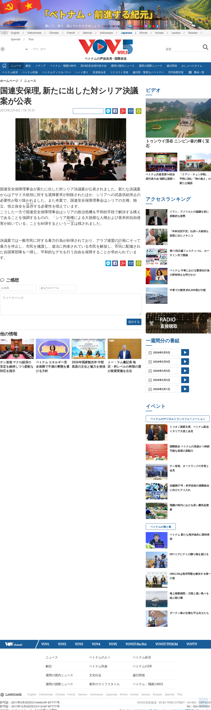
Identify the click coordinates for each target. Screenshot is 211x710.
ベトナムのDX (142, 666)
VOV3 (79, 644)
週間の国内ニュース (122, 65)
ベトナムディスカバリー (56, 72)
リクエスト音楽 (119, 72)
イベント (156, 406)
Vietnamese (34, 32)
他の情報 (8, 333)
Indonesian (106, 32)
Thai (179, 694)
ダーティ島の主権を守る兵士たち (189, 613)
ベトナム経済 (10, 72)
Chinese (54, 32)
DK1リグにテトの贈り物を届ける (189, 554)
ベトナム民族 (30, 72)
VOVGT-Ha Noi (136, 644)
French (71, 32)
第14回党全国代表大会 (93, 65)
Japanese (126, 32)
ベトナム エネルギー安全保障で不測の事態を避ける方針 (52, 366)
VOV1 (45, 644)
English (15, 32)
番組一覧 (196, 72)
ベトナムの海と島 (160, 526)
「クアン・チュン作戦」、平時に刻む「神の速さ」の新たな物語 (195, 179)
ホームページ (9, 81)
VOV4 (96, 644)
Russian (193, 32)
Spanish (169, 694)
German (87, 32)
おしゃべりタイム (191, 65)
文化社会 (95, 675)
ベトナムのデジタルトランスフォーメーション (177, 419)
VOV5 (113, 644)
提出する (134, 321)
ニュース (16, 65)
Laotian (176, 32)
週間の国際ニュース (150, 65)
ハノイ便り (81, 72)
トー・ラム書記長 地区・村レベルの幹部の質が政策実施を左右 (124, 366)
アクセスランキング (168, 199)
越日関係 (172, 65)
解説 (28, 65)
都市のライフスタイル (104, 684)
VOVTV (191, 644)
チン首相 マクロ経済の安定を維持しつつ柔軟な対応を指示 (16, 366)
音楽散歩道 (99, 72)
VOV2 (62, 644)
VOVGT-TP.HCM (166, 644)
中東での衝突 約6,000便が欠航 (188, 290)
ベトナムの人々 (100, 657)
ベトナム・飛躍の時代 (63, 65)
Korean (159, 32)
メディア (40, 65)
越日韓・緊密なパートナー (148, 72)
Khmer (143, 32)
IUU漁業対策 (176, 72)
